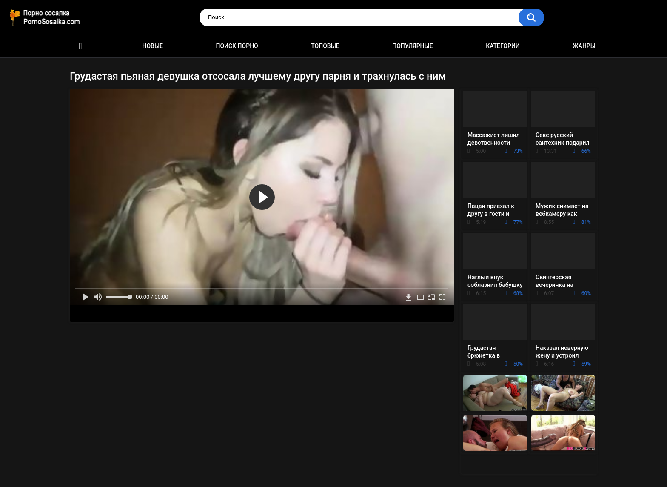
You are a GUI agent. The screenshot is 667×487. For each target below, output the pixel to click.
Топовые (325, 46)
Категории (503, 46)
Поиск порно (237, 46)
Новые (153, 46)
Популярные (412, 46)
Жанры (584, 46)
